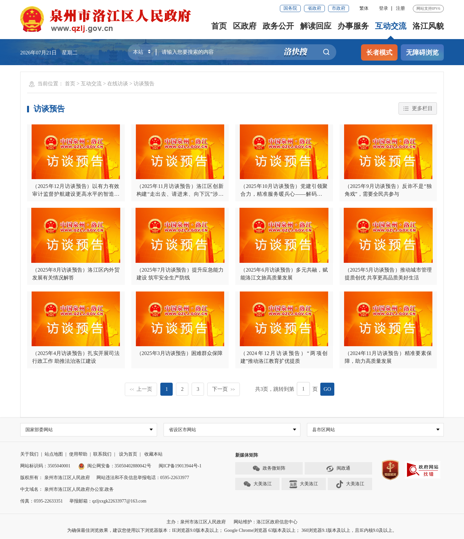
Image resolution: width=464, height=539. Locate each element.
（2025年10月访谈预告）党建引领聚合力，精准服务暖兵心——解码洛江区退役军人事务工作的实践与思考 (284, 194)
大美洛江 (257, 485)
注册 (400, 8)
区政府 (244, 26)
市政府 (338, 8)
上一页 (141, 389)
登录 (383, 8)
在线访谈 (117, 83)
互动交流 (390, 26)
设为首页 (128, 454)
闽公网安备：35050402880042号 (114, 466)
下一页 (223, 389)
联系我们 (102, 454)
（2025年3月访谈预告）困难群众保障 (180, 353)
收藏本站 (153, 454)
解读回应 (315, 26)
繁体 (364, 8)
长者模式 (379, 52)
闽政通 (338, 469)
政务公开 (278, 26)
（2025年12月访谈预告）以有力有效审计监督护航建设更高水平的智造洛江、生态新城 (76, 194)
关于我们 (29, 454)
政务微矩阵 (268, 469)
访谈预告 (144, 83)
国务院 (290, 8)
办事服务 (353, 26)
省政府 (314, 8)
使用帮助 (78, 454)
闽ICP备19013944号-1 (180, 466)
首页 (219, 26)
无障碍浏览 (422, 52)
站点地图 (54, 454)
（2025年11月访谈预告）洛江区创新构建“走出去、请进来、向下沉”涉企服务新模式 (180, 194)
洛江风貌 (428, 26)
